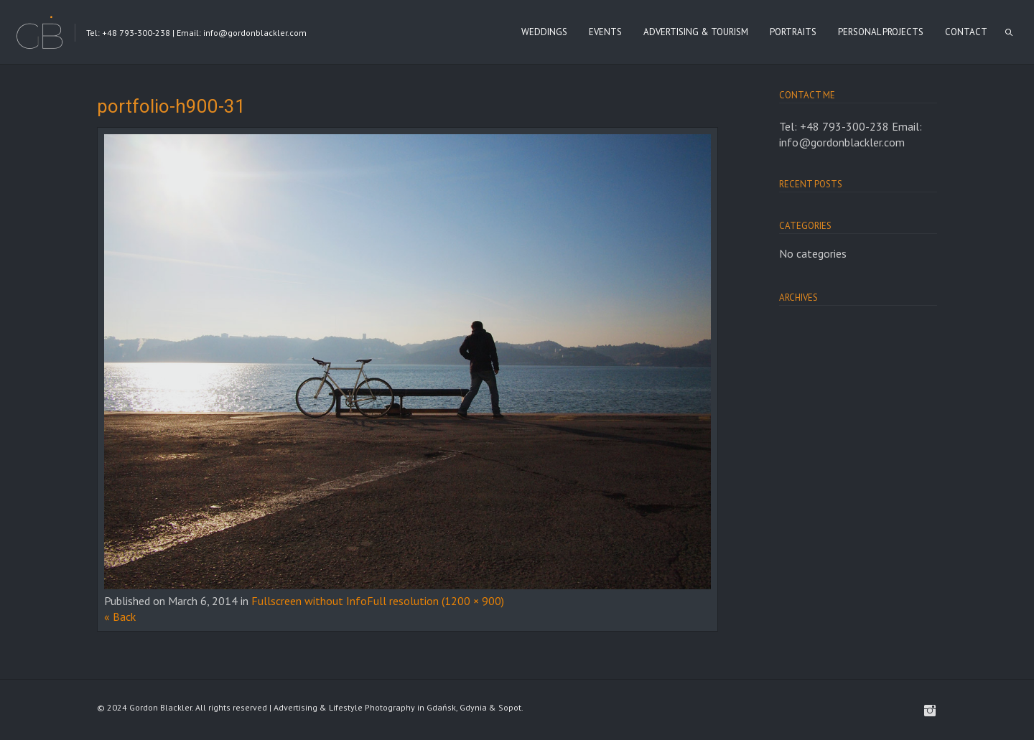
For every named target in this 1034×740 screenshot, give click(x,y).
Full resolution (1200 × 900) (435, 601)
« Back (120, 616)
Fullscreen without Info (309, 601)
